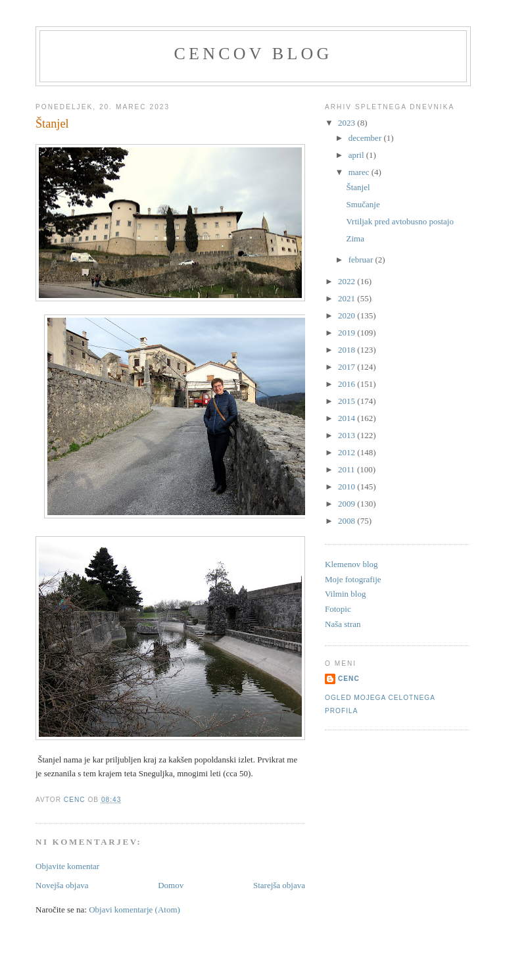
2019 (347, 332)
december (366, 138)
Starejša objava (279, 885)
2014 (347, 418)
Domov (170, 885)
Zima (355, 238)
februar (362, 259)
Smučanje (362, 204)
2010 (347, 486)
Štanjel (358, 187)
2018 (347, 350)
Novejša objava (62, 885)
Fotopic (338, 609)
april (357, 155)
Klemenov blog (351, 564)
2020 (347, 315)
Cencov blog (253, 53)
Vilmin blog (345, 594)
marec (360, 172)
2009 (347, 504)
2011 (347, 469)
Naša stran (343, 624)
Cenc (349, 678)
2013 (347, 435)
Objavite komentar (67, 866)
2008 (347, 521)
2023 (347, 123)
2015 (347, 401)
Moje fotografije (353, 579)
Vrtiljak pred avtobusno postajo (400, 221)
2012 (347, 452)
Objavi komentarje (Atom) (134, 909)
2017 (347, 367)
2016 (347, 384)
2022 (347, 281)
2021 (347, 298)
